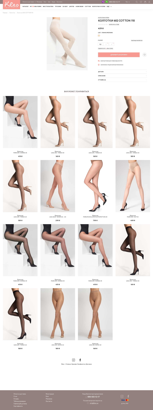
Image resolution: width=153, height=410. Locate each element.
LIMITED (71, 7)
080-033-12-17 (114, 2)
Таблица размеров (20, 401)
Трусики (58, 7)
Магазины (39, 2)
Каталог (25, 7)
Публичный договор (20, 404)
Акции (53, 2)
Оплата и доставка (28, 2)
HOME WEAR (79, 7)
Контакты (59, 2)
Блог (45, 2)
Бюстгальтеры (48, 7)
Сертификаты (18, 406)
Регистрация (50, 394)
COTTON (88, 7)
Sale (49, 2)
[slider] (103, 24)
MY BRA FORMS (35, 7)
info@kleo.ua (94, 403)
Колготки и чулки (98, 7)
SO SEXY (65, 7)
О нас (15, 396)
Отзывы (16, 399)
